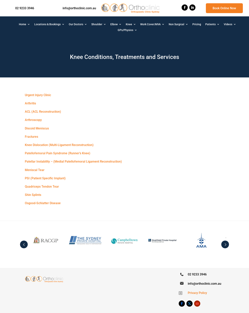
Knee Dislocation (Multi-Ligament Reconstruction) (59, 145)
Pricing (196, 24)
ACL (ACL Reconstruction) (43, 111)
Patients (210, 24)
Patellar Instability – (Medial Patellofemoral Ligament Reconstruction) (73, 161)
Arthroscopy (33, 120)
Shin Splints (33, 195)
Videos (228, 24)
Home (22, 24)
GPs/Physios (125, 30)
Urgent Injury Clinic (38, 95)
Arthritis (30, 103)
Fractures (31, 136)
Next (225, 244)
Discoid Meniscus (37, 128)
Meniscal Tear (34, 170)
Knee (129, 24)
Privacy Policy (197, 293)
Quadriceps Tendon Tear (42, 186)
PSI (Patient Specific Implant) (45, 178)
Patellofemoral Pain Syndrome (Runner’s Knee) (57, 153)
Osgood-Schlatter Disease (43, 203)
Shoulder (96, 24)
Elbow (114, 24)
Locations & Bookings (47, 24)
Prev (24, 244)
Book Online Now (224, 8)
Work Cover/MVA (150, 24)
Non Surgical (176, 24)
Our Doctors (76, 24)
